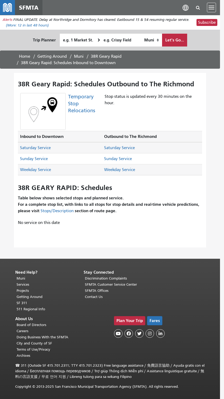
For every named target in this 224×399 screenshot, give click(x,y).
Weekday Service (35, 169)
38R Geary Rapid (106, 56)
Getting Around (52, 56)
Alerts (7, 19)
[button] (185, 7)
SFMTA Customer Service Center (111, 284)
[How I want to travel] (151, 40)
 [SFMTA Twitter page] (139, 333)
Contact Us (94, 297)
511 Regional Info (31, 309)
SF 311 (22, 303)
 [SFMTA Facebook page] (129, 333)
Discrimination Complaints (106, 278)
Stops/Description (57, 210)
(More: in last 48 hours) (27, 25)
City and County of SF (34, 343)
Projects (23, 290)
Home (24, 56)
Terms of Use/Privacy (33, 349)
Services (23, 284)
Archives (23, 355)
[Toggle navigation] (211, 7)
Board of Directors (31, 325)
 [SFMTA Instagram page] (150, 333)
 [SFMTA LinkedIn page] (160, 333)
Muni (79, 56)
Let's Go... (174, 39)
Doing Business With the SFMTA (42, 337)
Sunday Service (34, 158)
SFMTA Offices (96, 290)
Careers (22, 331)
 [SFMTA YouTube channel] (118, 333)
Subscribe (207, 22)
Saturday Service (35, 147)
